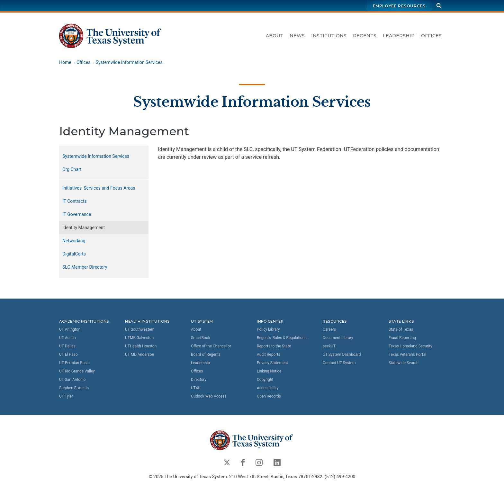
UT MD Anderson (139, 354)
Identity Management (83, 227)
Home (65, 62)
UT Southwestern (139, 329)
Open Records (269, 396)
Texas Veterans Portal (407, 354)
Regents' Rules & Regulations (282, 338)
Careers (329, 329)
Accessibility (267, 388)
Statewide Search (404, 363)
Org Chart (72, 169)
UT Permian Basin (74, 363)
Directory (198, 379)
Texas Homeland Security (410, 346)
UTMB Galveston (139, 338)
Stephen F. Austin (74, 388)
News (297, 36)
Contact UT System (339, 363)
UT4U (195, 388)
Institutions (328, 36)
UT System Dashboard (342, 354)
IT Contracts (74, 201)
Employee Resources (399, 6)
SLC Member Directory (84, 267)
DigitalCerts (74, 253)
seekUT (329, 346)
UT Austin (67, 338)
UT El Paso (68, 354)
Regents (364, 36)
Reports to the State (274, 346)
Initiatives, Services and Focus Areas (98, 188)
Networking (73, 240)
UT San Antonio (72, 379)
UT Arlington (69, 329)
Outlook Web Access (208, 396)
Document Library (338, 338)
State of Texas (401, 329)
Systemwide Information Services (129, 62)
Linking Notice (269, 371)
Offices (431, 36)
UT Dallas (67, 346)
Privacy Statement (272, 363)
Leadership (399, 36)
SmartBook (200, 338)
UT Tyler (66, 396)
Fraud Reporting (402, 338)
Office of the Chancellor (211, 346)
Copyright (265, 379)
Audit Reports (268, 354)
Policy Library (268, 329)
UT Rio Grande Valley (77, 371)
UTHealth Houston (141, 346)
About (274, 36)
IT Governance (76, 214)
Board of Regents (206, 354)
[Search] (439, 5)
